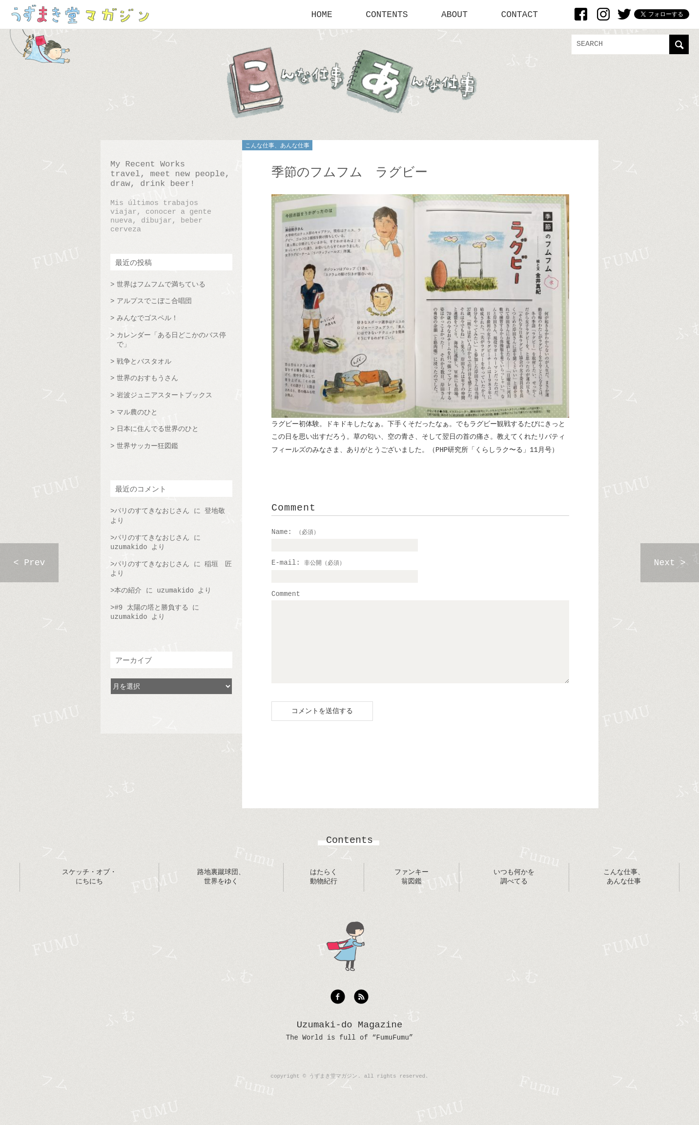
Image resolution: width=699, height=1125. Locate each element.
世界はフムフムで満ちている (161, 284)
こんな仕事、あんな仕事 (277, 146)
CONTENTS (387, 15)
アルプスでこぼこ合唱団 (154, 301)
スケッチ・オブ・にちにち (89, 891)
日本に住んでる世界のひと (158, 429)
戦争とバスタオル (144, 362)
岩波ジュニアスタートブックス (164, 395)
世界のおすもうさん (147, 378)
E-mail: (308, 563)
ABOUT (454, 15)
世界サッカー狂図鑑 (147, 446)
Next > (670, 563)
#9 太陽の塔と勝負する (151, 608)
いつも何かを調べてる (514, 891)
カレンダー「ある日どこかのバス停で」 (171, 340)
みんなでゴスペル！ (147, 318)
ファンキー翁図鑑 (411, 891)
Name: (295, 532)
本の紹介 (128, 590)
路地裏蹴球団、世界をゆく (221, 891)
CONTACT (519, 15)
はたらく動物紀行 (323, 891)
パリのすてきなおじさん (151, 511)
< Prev (29, 563)
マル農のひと (137, 412)
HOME (321, 15)
